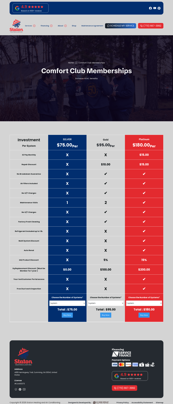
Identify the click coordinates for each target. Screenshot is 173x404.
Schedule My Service (122, 25)
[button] (30, 26)
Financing (45, 26)
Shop (74, 26)
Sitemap (159, 402)
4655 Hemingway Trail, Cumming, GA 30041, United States (35, 373)
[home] (16, 25)
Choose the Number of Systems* (67, 297)
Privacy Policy (123, 402)
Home (71, 62)
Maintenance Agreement (92, 26)
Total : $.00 (67, 309)
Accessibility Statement (142, 402)
